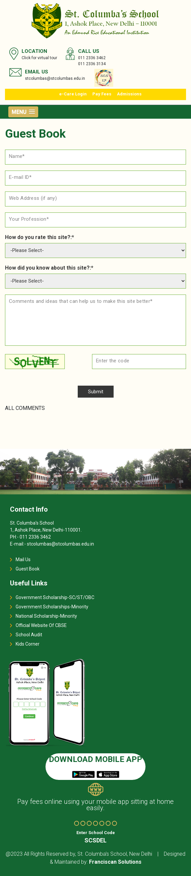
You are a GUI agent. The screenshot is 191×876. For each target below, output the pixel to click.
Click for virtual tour (39, 58)
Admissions (129, 93)
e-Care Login (73, 93)
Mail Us (23, 559)
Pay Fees (101, 93)
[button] (23, 111)
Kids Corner (28, 644)
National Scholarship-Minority (46, 616)
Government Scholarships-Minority (52, 606)
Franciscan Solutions (115, 862)
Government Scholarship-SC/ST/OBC (55, 597)
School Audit (29, 634)
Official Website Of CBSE (41, 625)
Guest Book (28, 568)
